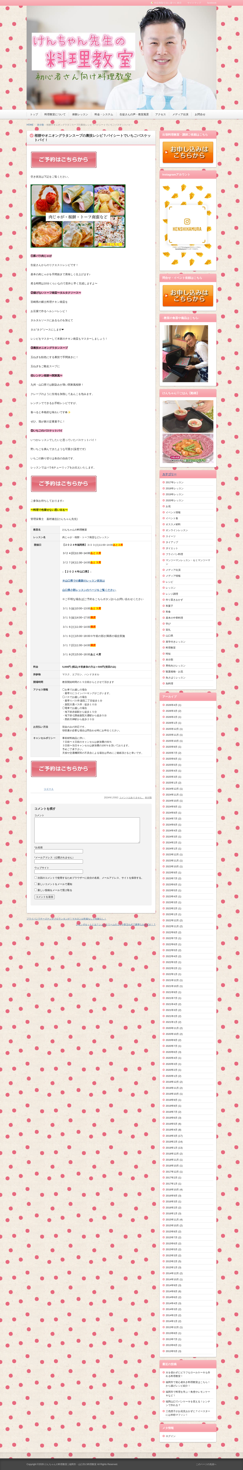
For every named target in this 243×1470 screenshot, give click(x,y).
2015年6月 (172, 1243)
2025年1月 (172, 782)
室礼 (168, 629)
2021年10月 (172, 986)
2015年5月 (172, 1249)
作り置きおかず (174, 599)
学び (168, 623)
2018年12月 (172, 1153)
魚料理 (169, 683)
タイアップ (172, 542)
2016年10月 (172, 1189)
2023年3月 (172, 902)
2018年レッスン (175, 488)
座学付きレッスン (175, 641)
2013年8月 (172, 1333)
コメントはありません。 (131, 797)
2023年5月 (172, 890)
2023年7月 (172, 878)
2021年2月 (172, 1016)
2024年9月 (172, 806)
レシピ (169, 581)
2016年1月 (172, 1213)
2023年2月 (172, 908)
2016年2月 (172, 1207)
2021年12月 (172, 980)
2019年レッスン (175, 494)
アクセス (160, 114)
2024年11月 (172, 794)
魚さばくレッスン (175, 677)
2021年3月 (172, 1010)
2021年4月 (172, 1004)
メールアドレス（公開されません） (54, 857)
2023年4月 (172, 896)
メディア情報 (173, 575)
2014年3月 (172, 1309)
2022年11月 (172, 926)
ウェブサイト (41, 867)
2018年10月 (172, 1165)
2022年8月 (172, 932)
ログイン (171, 1436)
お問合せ (200, 114)
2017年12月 (172, 1171)
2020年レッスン (175, 500)
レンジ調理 (172, 593)
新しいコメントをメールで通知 (55, 884)
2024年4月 (172, 830)
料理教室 (171, 647)
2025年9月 (172, 746)
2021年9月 (172, 992)
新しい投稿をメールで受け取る (55, 890)
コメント (39, 815)
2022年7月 (172, 938)
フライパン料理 (174, 554)
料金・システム (104, 114)
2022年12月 (172, 920)
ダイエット (172, 548)
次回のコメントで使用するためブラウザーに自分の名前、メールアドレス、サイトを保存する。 (91, 877)
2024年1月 (172, 848)
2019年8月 (172, 1105)
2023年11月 (172, 860)
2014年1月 (172, 1321)
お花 (168, 506)
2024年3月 (172, 836)
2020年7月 (172, 1046)
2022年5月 (172, 950)
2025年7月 (172, 752)
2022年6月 (172, 944)
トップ (34, 114)
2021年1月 (172, 1022)
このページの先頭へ (206, 1464)
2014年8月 (172, 1291)
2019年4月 (172, 1129)
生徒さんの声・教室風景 (134, 114)
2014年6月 (172, 1297)
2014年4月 (172, 1303)
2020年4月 (172, 1057)
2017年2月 (172, 1177)
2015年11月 (172, 1219)
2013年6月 (172, 1345)
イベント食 (172, 518)
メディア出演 (180, 114)
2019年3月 (172, 1135)
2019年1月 (172, 1147)
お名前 (38, 847)
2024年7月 (172, 818)
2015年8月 (172, 1231)
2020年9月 (172, 1040)
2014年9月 (172, 1285)
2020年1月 (172, 1076)
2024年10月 (172, 800)
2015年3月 (172, 1255)
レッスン (171, 587)
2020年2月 (172, 1069)
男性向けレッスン (175, 665)
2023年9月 (172, 872)
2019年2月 (172, 1141)
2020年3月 (172, 1064)
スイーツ (171, 536)
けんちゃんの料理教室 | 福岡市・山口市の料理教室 (70, 1464)
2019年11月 (172, 1087)
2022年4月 (172, 956)
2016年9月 (172, 1195)
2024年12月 (172, 788)
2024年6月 (172, 824)
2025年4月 (172, 770)
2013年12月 (172, 1327)
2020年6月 (172, 1052)
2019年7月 (172, 1111)
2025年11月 (172, 734)
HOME (30, 124)
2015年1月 (172, 1267)
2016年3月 (172, 1201)
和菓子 (169, 605)
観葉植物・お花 (174, 671)
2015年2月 (172, 1261)
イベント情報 (173, 512)
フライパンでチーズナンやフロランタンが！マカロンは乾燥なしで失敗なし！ (66, 918)
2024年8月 (172, 812)
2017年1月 (172, 1183)
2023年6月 (172, 884)
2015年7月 (172, 1237)
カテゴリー (169, 474)
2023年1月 (172, 914)
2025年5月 (172, 764)
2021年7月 (172, 998)
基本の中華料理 (174, 617)
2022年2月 (172, 968)
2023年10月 (172, 866)
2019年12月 (172, 1081)
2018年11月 (172, 1159)
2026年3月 (172, 710)
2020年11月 (172, 1028)
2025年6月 (172, 758)
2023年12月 (172, 854)
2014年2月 (172, 1315)
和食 (168, 611)
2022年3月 (172, 962)
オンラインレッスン (177, 530)
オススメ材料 (173, 524)
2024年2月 (172, 842)
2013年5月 (172, 1351)
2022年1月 (172, 974)
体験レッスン (80, 114)
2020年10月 (172, 1034)
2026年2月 (172, 717)
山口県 (169, 635)
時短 (168, 653)
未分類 (40, 124)
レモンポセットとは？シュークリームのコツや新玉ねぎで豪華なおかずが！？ (116, 924)
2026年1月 (172, 722)
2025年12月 (172, 728)
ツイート (49, 789)
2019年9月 (172, 1099)
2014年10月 (172, 1279)
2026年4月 (172, 705)
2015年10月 (172, 1225)
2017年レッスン (175, 482)
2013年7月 (172, 1339)
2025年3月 (172, 776)
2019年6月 (172, 1117)
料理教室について (55, 114)
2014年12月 (172, 1273)
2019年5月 (172, 1123)
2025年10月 (172, 740)
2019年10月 (172, 1093)
